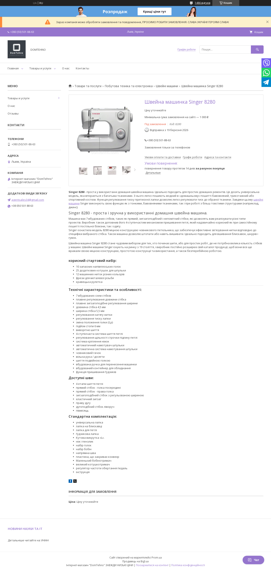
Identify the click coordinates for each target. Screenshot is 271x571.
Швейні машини (167, 86)
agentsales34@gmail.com (27, 199)
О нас (65, 68)
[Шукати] (257, 49)
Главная (13, 68)
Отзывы (13, 113)
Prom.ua (157, 557)
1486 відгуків (202, 3)
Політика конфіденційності (188, 565)
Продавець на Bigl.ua (135, 561)
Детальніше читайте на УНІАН (28, 540)
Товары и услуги (40, 68)
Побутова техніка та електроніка (129, 86)
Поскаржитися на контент (152, 565)
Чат (253, 560)
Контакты (82, 68)
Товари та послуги (88, 86)
